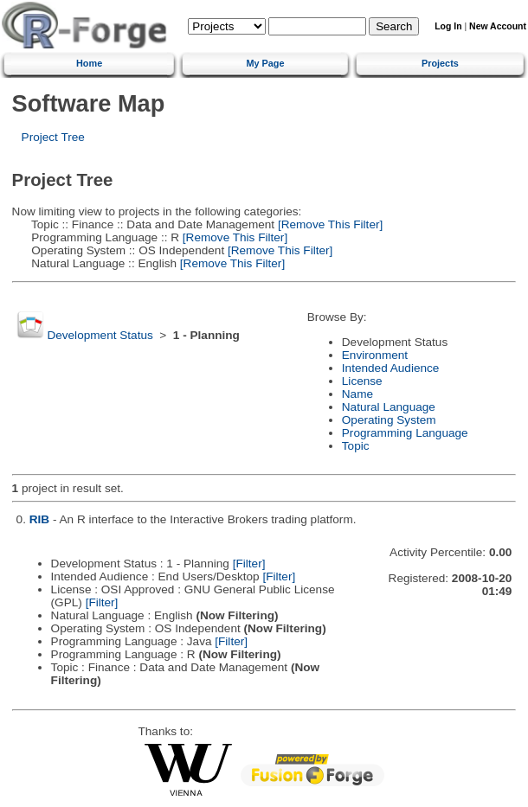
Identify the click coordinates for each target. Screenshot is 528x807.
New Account (497, 26)
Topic (356, 445)
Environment (375, 355)
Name (357, 393)
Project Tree (53, 137)
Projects (440, 63)
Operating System (389, 419)
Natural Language (388, 406)
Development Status (99, 335)
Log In (448, 26)
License (362, 381)
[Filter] (249, 563)
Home (89, 63)
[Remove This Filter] (328, 224)
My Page (265, 63)
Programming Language (405, 432)
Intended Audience (391, 368)
